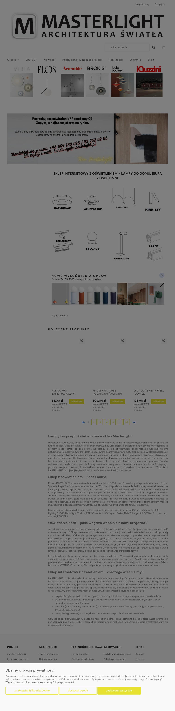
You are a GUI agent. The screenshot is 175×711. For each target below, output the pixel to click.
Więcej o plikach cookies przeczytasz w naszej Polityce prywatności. (39, 682)
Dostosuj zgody (78, 690)
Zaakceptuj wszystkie (119, 690)
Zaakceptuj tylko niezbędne (32, 690)
